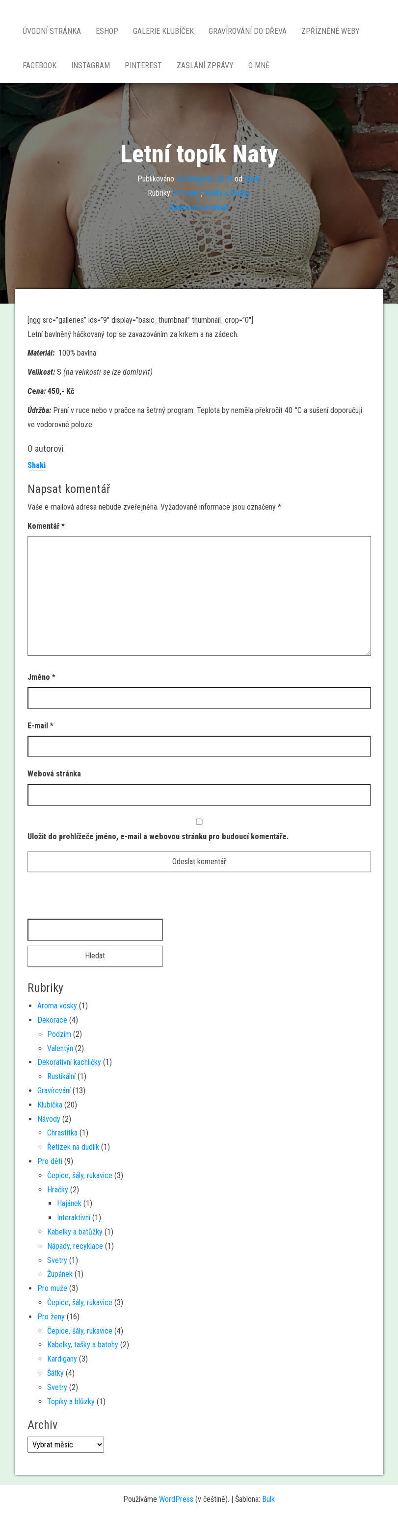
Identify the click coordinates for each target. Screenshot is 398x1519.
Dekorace (52, 1020)
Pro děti (49, 1161)
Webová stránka (54, 773)
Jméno (41, 677)
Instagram (90, 65)
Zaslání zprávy (205, 65)
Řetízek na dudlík (73, 1147)
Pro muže (52, 1288)
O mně (258, 65)
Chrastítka (62, 1132)
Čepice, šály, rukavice (79, 1175)
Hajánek (69, 1203)
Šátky (55, 1373)
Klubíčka (49, 1104)
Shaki (252, 178)
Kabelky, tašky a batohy (82, 1344)
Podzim (59, 1034)
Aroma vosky (57, 1005)
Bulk (268, 1499)
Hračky (57, 1189)
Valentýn (60, 1048)
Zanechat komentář (199, 207)
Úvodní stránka (52, 31)
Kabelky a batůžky (75, 1231)
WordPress (176, 1499)
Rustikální (61, 1076)
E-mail (40, 725)
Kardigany (62, 1359)
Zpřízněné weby (330, 31)
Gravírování (54, 1090)
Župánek (60, 1274)
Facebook (39, 65)
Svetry (57, 1260)
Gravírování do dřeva (248, 31)
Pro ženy (187, 193)
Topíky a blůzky (226, 193)
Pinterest (143, 65)
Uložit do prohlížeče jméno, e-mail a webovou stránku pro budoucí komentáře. (158, 836)
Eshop (107, 31)
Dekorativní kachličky (69, 1062)
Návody (48, 1119)
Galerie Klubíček (163, 31)
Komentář (46, 526)
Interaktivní (73, 1217)
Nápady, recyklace (75, 1246)
